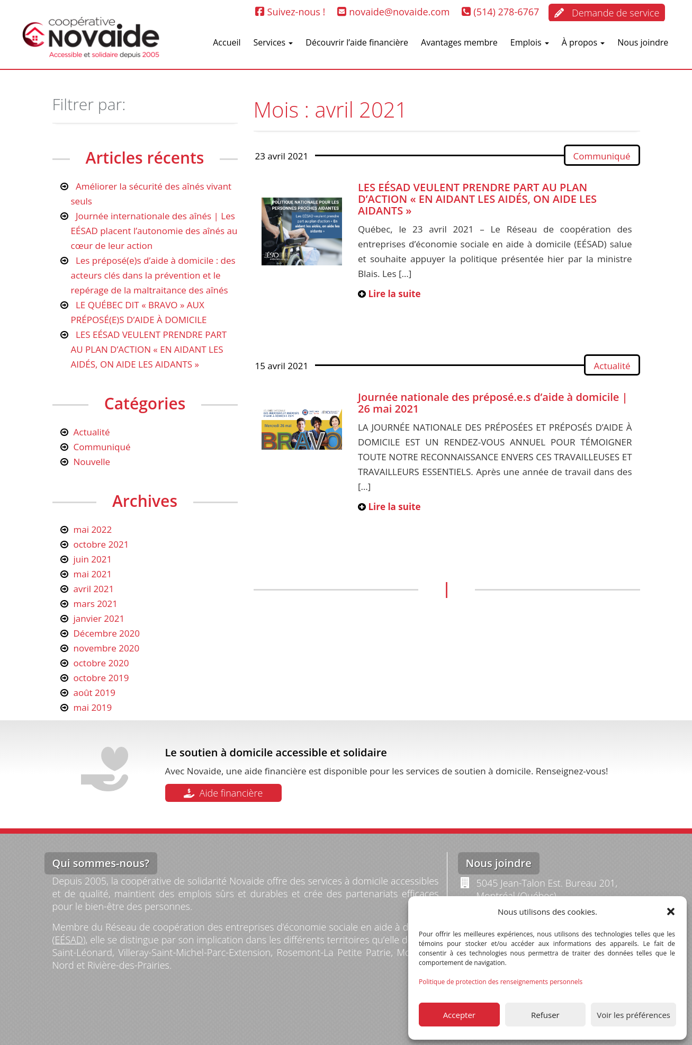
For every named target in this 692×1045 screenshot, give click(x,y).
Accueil (226, 42)
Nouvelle (92, 461)
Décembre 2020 (107, 633)
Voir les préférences (633, 1015)
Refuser (545, 1015)
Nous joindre (642, 42)
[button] (671, 911)
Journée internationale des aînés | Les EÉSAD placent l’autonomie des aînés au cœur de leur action (154, 231)
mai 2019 (93, 707)
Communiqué (602, 156)
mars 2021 (96, 603)
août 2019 (94, 692)
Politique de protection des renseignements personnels (500, 981)
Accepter (459, 1015)
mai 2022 (93, 529)
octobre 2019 (101, 678)
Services (273, 42)
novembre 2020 (107, 648)
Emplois (529, 42)
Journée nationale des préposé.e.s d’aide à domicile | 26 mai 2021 (493, 403)
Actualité (612, 366)
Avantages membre (459, 42)
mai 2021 (93, 574)
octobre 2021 (101, 544)
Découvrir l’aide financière (356, 42)
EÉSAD (69, 939)
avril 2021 (94, 589)
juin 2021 (93, 559)
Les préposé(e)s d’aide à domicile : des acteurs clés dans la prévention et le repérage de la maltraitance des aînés (153, 275)
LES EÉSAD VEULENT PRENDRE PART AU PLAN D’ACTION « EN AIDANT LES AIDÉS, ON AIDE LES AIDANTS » (477, 199)
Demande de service (606, 12)
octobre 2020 (101, 663)
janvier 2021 (99, 618)
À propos (583, 42)
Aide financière (223, 793)
